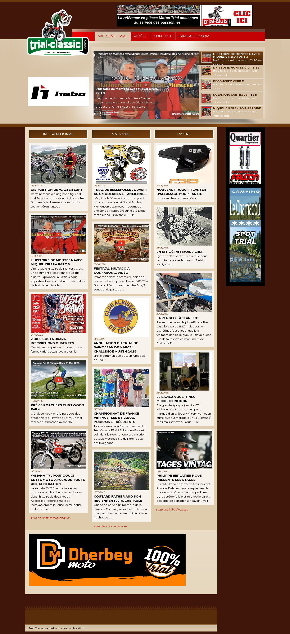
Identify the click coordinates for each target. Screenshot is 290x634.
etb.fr (81, 628)
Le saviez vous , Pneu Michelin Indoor (176, 399)
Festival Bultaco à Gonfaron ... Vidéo (112, 270)
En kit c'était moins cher (180, 252)
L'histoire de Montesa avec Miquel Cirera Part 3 (56, 262)
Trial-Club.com (193, 36)
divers (184, 134)
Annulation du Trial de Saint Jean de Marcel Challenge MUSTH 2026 (116, 347)
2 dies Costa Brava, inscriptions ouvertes (52, 341)
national (121, 134)
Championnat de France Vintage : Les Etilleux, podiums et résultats (116, 417)
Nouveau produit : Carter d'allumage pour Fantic (181, 192)
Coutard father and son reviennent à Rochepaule (118, 498)
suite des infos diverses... (172, 509)
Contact (163, 36)
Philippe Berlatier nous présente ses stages (179, 478)
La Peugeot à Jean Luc (177, 318)
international (58, 134)
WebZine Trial (112, 36)
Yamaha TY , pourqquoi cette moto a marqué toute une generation (58, 480)
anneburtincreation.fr (60, 628)
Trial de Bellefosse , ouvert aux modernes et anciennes (121, 192)
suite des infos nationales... (111, 526)
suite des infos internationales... (51, 517)
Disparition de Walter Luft (57, 190)
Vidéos (141, 36)
